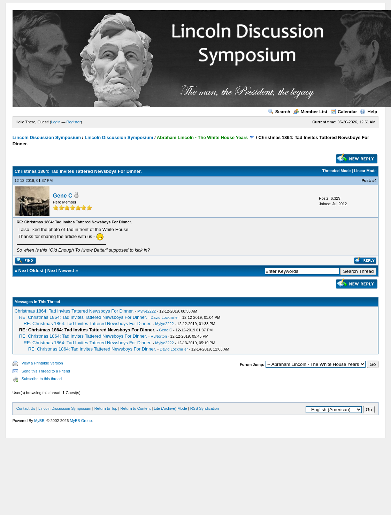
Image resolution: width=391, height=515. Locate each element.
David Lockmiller (165, 317)
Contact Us (25, 408)
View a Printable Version (42, 363)
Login (56, 122)
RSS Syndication (204, 408)
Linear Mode (365, 171)
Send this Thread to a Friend (46, 371)
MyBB (39, 420)
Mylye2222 (146, 311)
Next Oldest (31, 270)
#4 (374, 180)
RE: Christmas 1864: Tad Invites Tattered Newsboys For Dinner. (83, 317)
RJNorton (159, 336)
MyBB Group (81, 420)
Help (368, 111)
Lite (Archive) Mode (170, 408)
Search (279, 111)
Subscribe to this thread (42, 379)
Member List (310, 111)
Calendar (343, 111)
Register (74, 122)
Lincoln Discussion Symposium (47, 137)
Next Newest (60, 270)
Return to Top (105, 408)
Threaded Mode (336, 171)
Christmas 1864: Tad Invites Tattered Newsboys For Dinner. (74, 311)
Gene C (62, 196)
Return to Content (136, 408)
